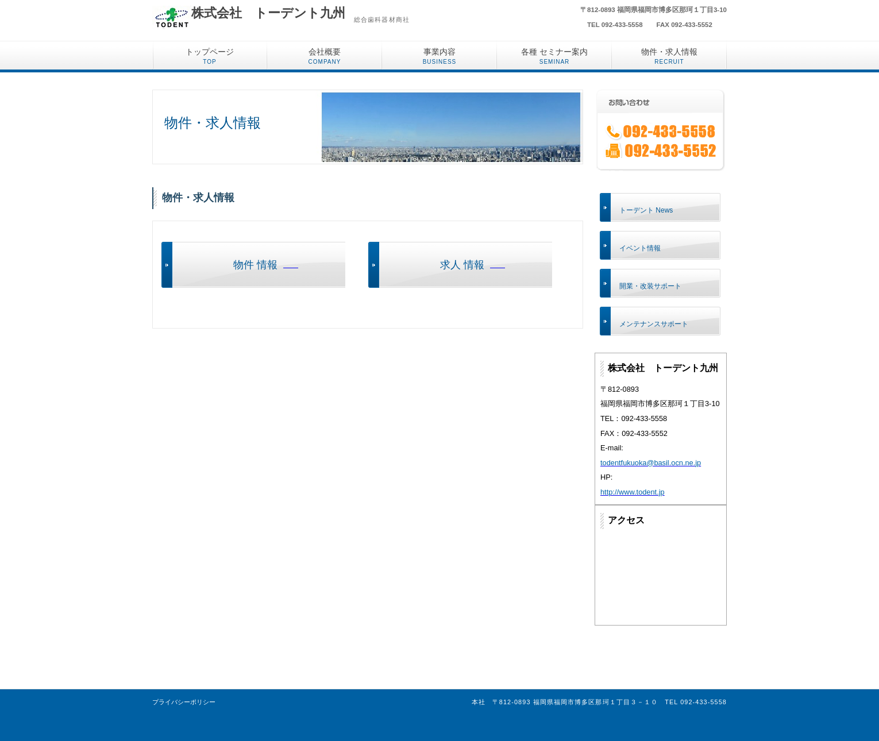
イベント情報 (640, 248)
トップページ (210, 56)
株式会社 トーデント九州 (268, 13)
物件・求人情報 (669, 56)
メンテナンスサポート (653, 324)
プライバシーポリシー (183, 701)
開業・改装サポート (650, 286)
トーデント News (646, 210)
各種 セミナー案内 (554, 56)
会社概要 (325, 56)
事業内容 (440, 56)
